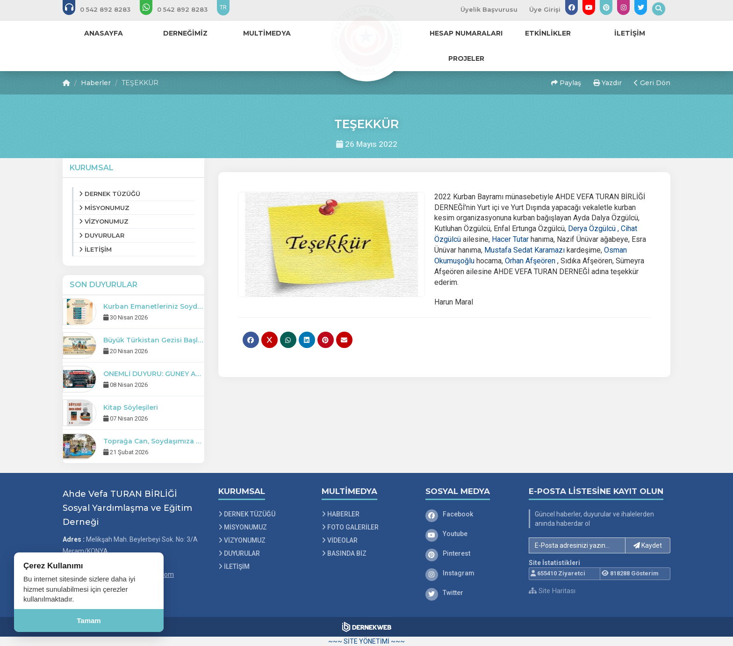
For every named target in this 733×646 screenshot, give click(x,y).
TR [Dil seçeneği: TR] (223, 7)
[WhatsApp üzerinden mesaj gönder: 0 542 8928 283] (180, 9)
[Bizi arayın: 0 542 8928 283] (102, 9)
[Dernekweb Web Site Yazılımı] (367, 627)
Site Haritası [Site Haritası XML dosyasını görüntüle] (552, 591)
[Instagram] (470, 573)
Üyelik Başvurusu (488, 9)
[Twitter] (470, 592)
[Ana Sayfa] (366, 39)
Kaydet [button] (647, 545)
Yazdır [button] (607, 83)
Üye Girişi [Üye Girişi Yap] (545, 9)
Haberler (96, 83)
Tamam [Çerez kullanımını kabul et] (89, 620)
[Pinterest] (470, 553)
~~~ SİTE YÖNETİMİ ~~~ (366, 641)
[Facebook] (470, 514)
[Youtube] (470, 533)
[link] (592, 228)
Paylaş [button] (566, 83)
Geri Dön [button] (652, 83)
